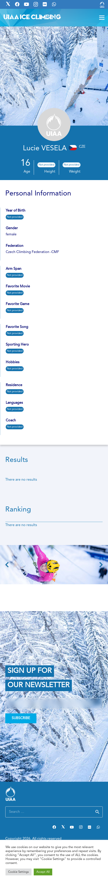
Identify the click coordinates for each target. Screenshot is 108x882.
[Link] (102, 4)
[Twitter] (63, 827)
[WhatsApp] (98, 827)
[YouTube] (71, 827)
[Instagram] (80, 827)
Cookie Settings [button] (18, 872)
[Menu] (101, 17)
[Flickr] (89, 827)
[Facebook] (54, 827)
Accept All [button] (43, 872)
